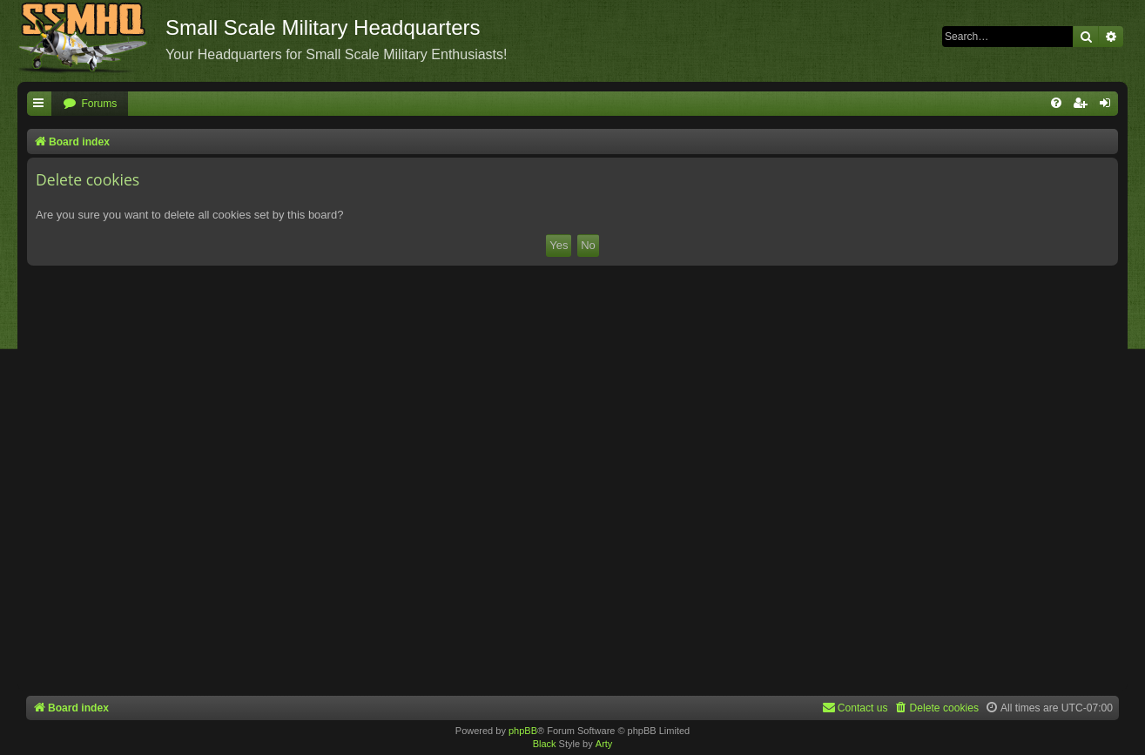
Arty (604, 743)
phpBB (523, 730)
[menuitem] (89, 104)
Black (544, 743)
